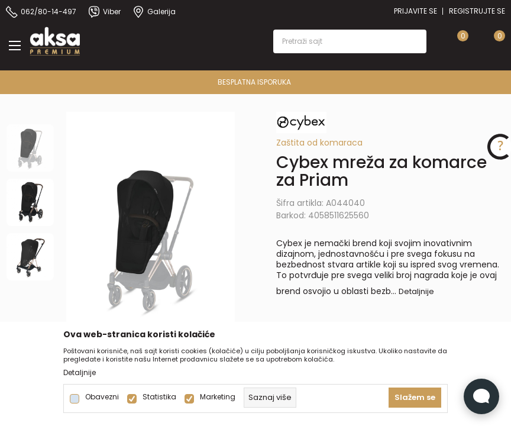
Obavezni (102, 397)
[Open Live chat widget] (481, 396)
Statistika (159, 397)
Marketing (217, 397)
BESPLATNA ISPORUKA (404, 82)
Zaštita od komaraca (319, 143)
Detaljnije (416, 291)
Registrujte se (477, 11)
